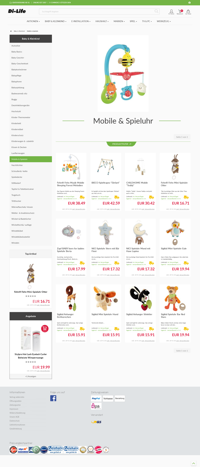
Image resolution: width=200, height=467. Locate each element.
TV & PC (147, 22)
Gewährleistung (16, 430)
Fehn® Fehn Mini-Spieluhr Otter (30, 293)
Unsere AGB (14, 418)
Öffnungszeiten (15, 402)
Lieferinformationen (17, 426)
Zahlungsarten (15, 406)
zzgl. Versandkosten (43, 306)
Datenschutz (15, 422)
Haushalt (102, 22)
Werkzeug (164, 22)
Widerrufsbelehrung (17, 414)
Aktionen (33, 22)
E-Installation (80, 22)
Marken (119, 22)
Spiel (133, 22)
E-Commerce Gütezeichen (60, 3)
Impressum (14, 410)
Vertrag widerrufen (17, 398)
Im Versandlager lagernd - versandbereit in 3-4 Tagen (67, 200)
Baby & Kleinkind (55, 22)
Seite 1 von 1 (182, 138)
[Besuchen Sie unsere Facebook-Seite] (53, 400)
